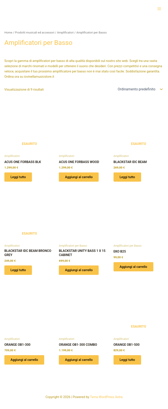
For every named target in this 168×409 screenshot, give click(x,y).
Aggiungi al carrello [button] (79, 177)
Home (8, 32)
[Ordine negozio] (140, 89)
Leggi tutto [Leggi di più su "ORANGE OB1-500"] (127, 360)
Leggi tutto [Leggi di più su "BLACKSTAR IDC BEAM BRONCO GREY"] (18, 270)
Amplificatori (65, 32)
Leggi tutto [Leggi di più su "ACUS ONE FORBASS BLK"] (18, 177)
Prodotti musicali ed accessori (34, 32)
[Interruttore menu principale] (159, 8)
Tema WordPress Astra (106, 397)
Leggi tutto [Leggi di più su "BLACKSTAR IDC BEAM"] (127, 177)
